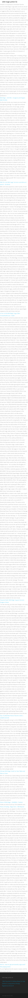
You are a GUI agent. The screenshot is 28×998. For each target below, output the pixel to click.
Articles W (11, 986)
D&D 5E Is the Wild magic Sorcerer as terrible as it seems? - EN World (13, 183)
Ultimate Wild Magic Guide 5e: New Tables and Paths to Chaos (12, 772)
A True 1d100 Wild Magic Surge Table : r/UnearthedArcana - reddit (10, 314)
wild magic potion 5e (9, 2)
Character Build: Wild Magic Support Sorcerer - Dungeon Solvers (12, 601)
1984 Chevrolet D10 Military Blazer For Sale (13, 981)
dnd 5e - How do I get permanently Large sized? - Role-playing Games (13, 966)
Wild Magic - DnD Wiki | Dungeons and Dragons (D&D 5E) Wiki (12, 99)
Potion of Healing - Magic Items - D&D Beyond (12, 807)
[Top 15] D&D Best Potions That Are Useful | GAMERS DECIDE (11, 717)
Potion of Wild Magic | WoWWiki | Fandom (11, 802)
